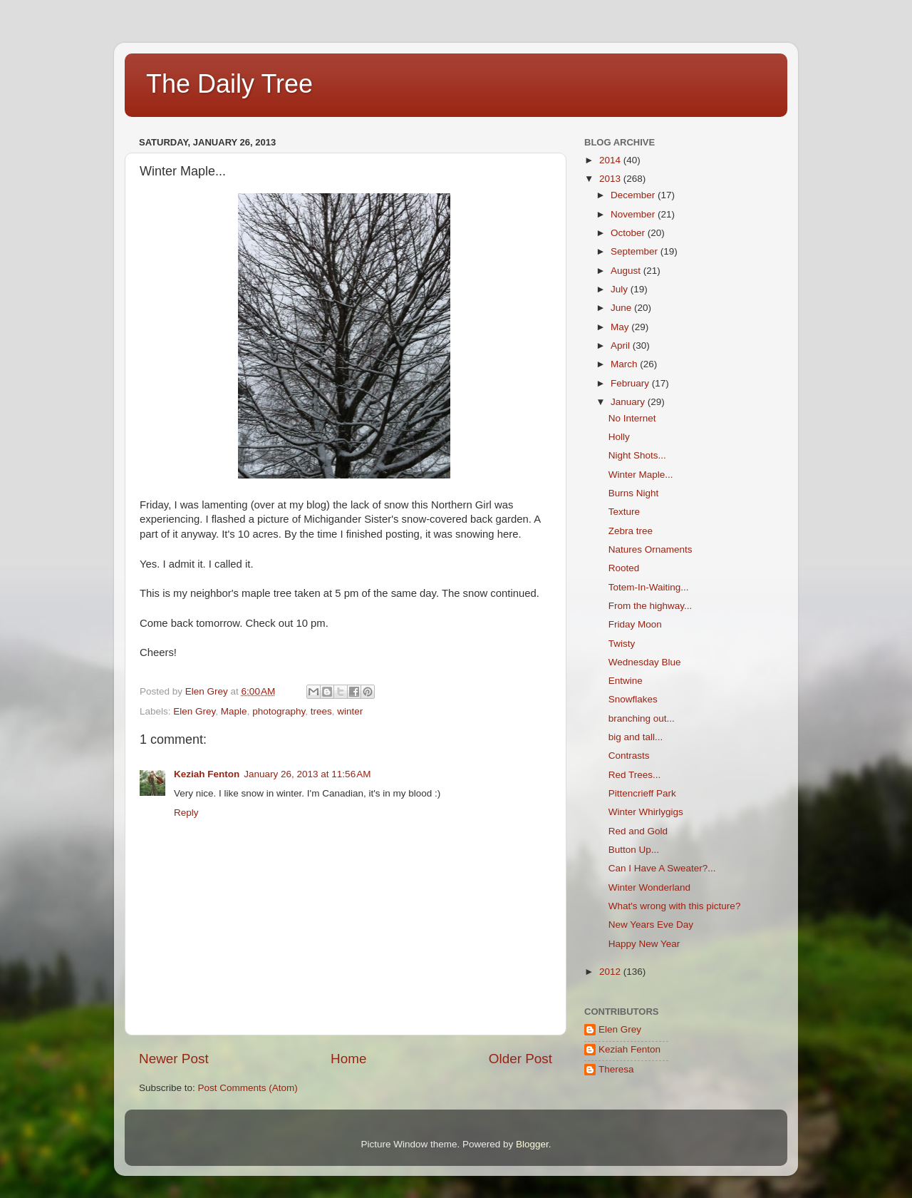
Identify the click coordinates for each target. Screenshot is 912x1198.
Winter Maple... (640, 474)
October (629, 232)
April (622, 345)
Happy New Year (644, 943)
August (627, 270)
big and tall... (635, 737)
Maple (234, 711)
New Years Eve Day (650, 924)
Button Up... (633, 849)
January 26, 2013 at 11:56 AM (307, 774)
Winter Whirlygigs (645, 812)
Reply (186, 812)
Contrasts (629, 755)
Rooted (624, 568)
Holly (619, 436)
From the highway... (650, 605)
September (635, 251)
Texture (624, 511)
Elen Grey (194, 711)
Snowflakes (633, 699)
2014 (611, 160)
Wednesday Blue (644, 662)
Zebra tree (630, 531)
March (625, 364)
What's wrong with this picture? (674, 906)
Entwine (625, 680)
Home (348, 1058)
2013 (611, 178)
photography (278, 711)
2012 (611, 971)
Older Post (520, 1058)
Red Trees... (634, 774)
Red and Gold (638, 831)
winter (350, 711)
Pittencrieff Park (642, 793)
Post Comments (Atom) (248, 1087)
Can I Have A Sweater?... (662, 868)
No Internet (632, 418)
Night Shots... (637, 455)
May (621, 327)
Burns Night (633, 493)
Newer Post (174, 1058)
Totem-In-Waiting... (648, 587)
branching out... (641, 718)
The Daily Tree (229, 83)
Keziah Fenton (206, 774)
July (621, 289)
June (622, 307)
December (634, 195)
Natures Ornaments (650, 549)
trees (321, 711)
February (631, 383)
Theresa (616, 1069)
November (634, 214)
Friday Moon (635, 624)
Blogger (532, 1144)
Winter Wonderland (649, 887)
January (629, 401)
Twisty (622, 643)
